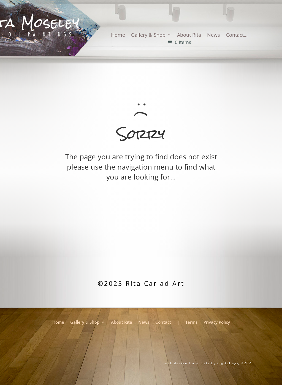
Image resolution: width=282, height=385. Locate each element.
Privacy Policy (217, 322)
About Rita (189, 35)
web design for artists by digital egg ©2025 (209, 363)
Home (118, 35)
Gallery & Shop (148, 35)
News (213, 35)
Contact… (237, 35)
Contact (163, 322)
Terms (191, 322)
